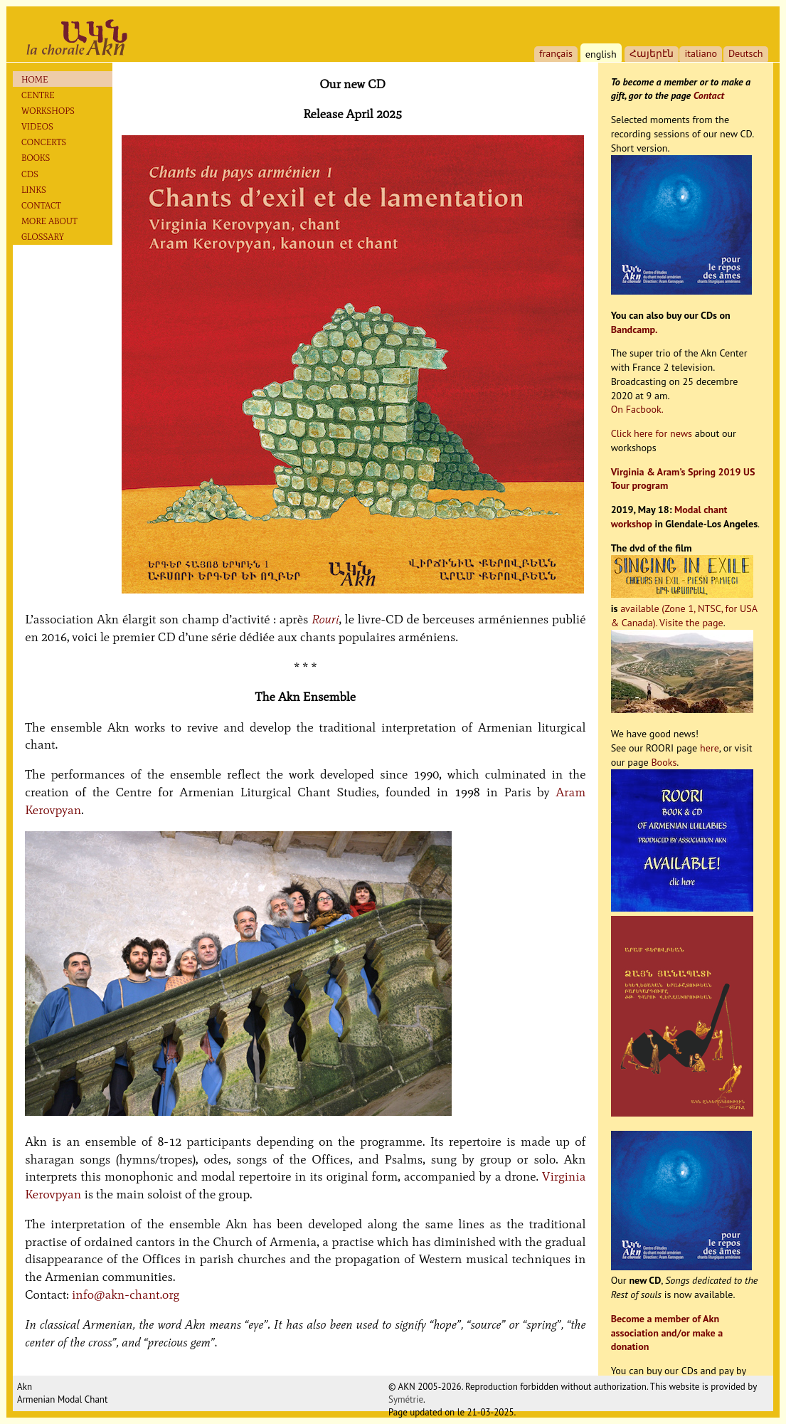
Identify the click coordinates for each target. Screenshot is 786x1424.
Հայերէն (652, 53)
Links (33, 189)
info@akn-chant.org (125, 1294)
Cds (29, 174)
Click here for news (651, 433)
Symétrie (405, 1399)
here (709, 748)
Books (35, 157)
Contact (41, 205)
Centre (38, 95)
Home (34, 79)
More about (49, 221)
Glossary (42, 236)
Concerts (43, 142)
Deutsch (745, 53)
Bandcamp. (634, 329)
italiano (700, 53)
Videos (37, 126)
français (556, 53)
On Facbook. (637, 409)
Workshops (48, 110)
